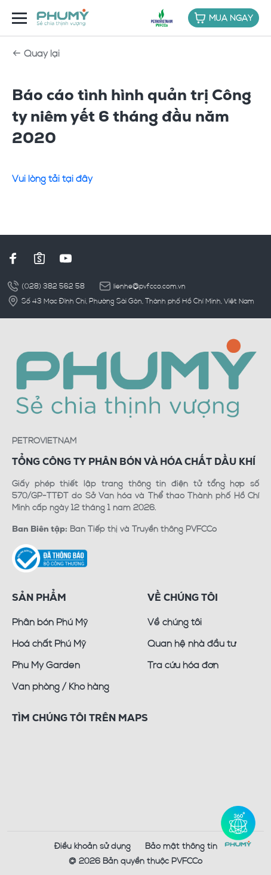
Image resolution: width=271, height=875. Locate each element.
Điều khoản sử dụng (92, 845)
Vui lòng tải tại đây (52, 178)
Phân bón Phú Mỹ (50, 622)
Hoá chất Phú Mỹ (49, 643)
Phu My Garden (46, 664)
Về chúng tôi (174, 622)
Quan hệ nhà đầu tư (191, 643)
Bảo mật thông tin (181, 845)
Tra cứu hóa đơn (182, 664)
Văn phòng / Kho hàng (60, 686)
